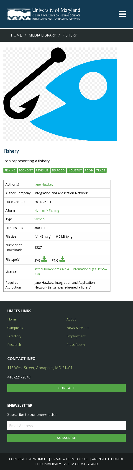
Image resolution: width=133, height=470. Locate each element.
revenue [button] (42, 170)
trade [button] (100, 170)
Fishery (70, 35)
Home (16, 35)
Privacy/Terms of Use (69, 459)
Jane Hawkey (43, 184)
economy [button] (26, 170)
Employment (76, 336)
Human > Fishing (46, 210)
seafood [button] (58, 170)
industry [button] (75, 170)
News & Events (77, 328)
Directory (14, 336)
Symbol (39, 219)
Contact (66, 388)
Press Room (75, 344)
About (71, 319)
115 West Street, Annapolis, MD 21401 (39, 367)
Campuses (15, 328)
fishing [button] (10, 170)
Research (14, 344)
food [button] (89, 170)
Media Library (42, 35)
